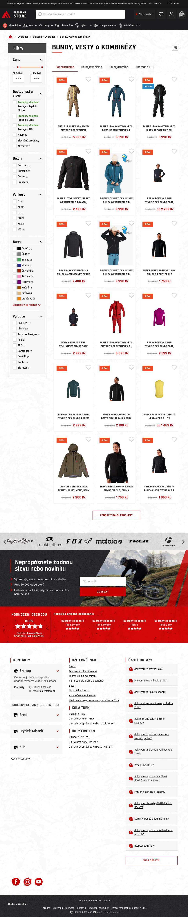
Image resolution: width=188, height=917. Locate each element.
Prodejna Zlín (55, 3)
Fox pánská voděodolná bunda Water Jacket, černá (73, 271)
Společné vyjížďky (137, 3)
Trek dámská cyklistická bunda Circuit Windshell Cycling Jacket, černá (159, 487)
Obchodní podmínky (98, 907)
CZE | (173, 3)
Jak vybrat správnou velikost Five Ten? (91, 746)
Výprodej (23, 36)
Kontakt (157, 3)
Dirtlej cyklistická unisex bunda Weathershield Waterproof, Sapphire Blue (116, 199)
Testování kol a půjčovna (83, 670)
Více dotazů (151, 860)
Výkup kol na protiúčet (115, 3)
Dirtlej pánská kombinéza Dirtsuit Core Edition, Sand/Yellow (73, 127)
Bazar (72, 685)
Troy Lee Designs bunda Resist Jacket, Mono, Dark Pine (73, 487)
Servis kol (68, 3)
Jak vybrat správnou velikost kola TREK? (92, 722)
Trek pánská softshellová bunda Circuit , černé (159, 271)
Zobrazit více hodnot (27, 304)
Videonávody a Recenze (82, 694)
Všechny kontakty (20, 758)
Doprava (81, 907)
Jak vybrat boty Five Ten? (83, 741)
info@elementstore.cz (43, 690)
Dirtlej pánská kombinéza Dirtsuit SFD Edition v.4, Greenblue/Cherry (116, 127)
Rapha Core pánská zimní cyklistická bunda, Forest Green (73, 415)
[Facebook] (16, 881)
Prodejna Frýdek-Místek (19, 3)
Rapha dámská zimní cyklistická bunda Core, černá (159, 199)
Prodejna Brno (39, 3)
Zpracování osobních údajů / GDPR (129, 907)
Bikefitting (98, 3)
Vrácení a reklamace (63, 907)
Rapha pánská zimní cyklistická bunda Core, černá (73, 343)
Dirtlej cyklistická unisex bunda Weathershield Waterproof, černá (116, 271)
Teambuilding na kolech (82, 675)
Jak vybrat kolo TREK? (81, 718)
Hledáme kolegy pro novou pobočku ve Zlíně (94, 699)
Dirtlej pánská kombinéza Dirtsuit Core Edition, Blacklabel (159, 127)
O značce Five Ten (78, 736)
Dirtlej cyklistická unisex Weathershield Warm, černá (73, 199)
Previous (5, 541)
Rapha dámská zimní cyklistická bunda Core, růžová (159, 343)
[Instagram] (27, 881)
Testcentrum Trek (83, 3)
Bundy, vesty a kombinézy (75, 36)
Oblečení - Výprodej (44, 36)
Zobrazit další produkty (116, 514)
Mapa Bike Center (79, 690)
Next (183, 541)
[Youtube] (39, 881)
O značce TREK (77, 713)
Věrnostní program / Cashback (86, 680)
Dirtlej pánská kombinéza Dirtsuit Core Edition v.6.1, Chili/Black (116, 343)
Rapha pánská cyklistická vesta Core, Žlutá (159, 415)
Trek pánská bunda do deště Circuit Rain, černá (116, 415)
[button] (12, 25)
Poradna (46, 907)
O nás (150, 3)
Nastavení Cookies (18, 903)
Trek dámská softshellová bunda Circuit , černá (116, 487)
